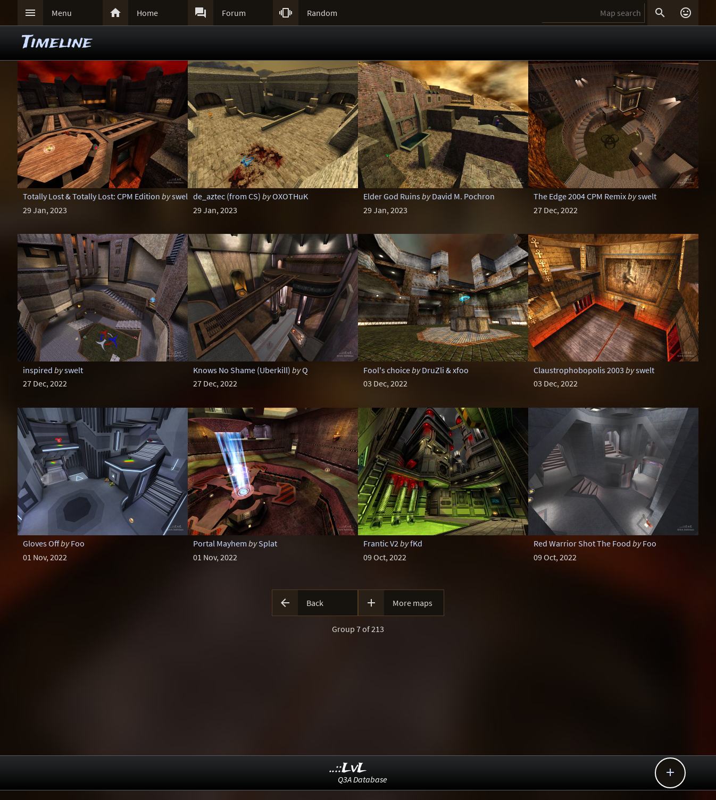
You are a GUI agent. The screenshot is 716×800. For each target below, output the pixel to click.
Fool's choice (386, 370)
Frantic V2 (380, 543)
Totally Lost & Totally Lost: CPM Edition (91, 196)
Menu (62, 12)
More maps (412, 602)
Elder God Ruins (391, 196)
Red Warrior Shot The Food (582, 543)
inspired (38, 370)
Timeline (57, 42)
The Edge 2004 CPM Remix (580, 196)
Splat (268, 543)
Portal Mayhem (220, 543)
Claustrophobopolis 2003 (579, 370)
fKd (416, 543)
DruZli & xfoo (445, 370)
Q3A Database (362, 779)
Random (322, 12)
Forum (234, 12)
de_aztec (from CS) (227, 196)
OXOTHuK (290, 196)
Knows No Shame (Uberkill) (241, 370)
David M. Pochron (463, 196)
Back (314, 602)
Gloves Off (41, 543)
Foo (78, 543)
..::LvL (348, 768)
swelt (647, 196)
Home (147, 12)
